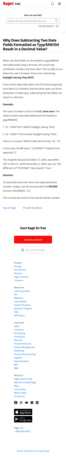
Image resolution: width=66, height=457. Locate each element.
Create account (33, 239)
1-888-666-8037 (22, 431)
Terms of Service (25, 450)
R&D (16, 368)
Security (18, 273)
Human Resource (22, 343)
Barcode (18, 340)
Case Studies (20, 301)
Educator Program (23, 308)
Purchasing (19, 333)
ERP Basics (19, 315)
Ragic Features (21, 276)
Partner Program (22, 304)
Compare (18, 280)
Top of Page (9, 207)
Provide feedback (32, 207)
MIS (16, 364)
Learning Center (22, 290)
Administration (21, 361)
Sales (16, 326)
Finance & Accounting (25, 354)
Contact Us (19, 396)
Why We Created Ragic (25, 382)
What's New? (20, 392)
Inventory (19, 329)
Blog (16, 385)
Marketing (19, 350)
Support (18, 357)
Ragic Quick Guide (23, 378)
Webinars (18, 297)
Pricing (17, 266)
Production (19, 336)
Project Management (24, 347)
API (15, 294)
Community (20, 389)
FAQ (16, 311)
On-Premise (20, 269)
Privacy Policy (42, 450)
